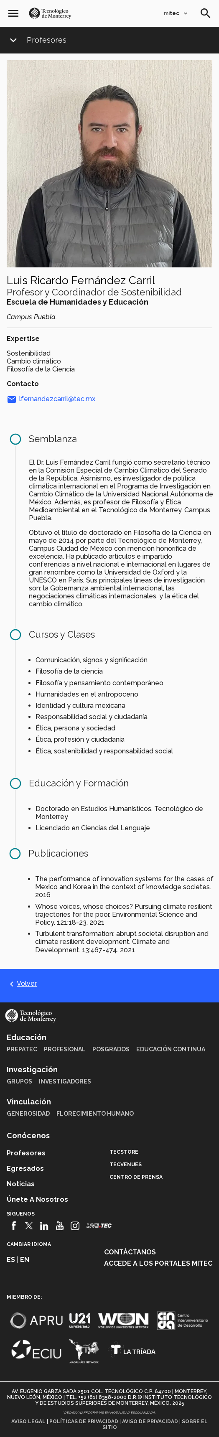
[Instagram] (75, 1226)
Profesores (46, 40)
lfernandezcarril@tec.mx (51, 399)
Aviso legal (28, 1421)
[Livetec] (99, 1225)
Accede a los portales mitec (158, 1263)
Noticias (21, 1184)
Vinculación (29, 1101)
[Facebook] (13, 1226)
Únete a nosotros (37, 1199)
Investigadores (65, 1081)
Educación (26, 1037)
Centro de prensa (136, 1177)
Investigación (32, 1069)
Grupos (19, 1081)
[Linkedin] (44, 1226)
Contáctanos (130, 1252)
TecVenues (126, 1164)
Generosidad (28, 1113)
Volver (22, 983)
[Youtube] (59, 1226)
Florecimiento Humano (95, 1113)
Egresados (25, 1168)
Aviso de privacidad (150, 1421)
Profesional (65, 1049)
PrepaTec (22, 1049)
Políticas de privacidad (83, 1421)
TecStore (124, 1152)
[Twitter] (29, 1226)
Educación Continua (170, 1049)
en (24, 1260)
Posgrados (111, 1049)
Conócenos (28, 1135)
